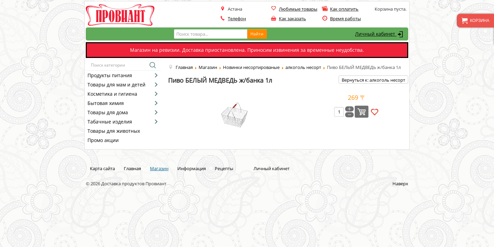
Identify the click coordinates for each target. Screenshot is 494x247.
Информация (191, 168)
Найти (256, 34)
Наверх (400, 183)
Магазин (159, 168)
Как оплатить (344, 9)
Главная (132, 168)
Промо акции (103, 140)
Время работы (345, 18)
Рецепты (224, 168)
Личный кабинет (380, 34)
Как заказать (292, 18)
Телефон (237, 18)
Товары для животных (113, 131)
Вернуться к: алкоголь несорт (373, 80)
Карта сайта (102, 168)
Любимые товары (298, 9)
